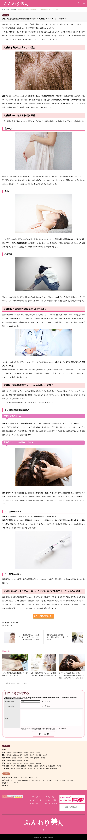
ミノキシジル (69, 780)
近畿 (3, 763)
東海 (3, 760)
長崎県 (30, 768)
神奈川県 (38, 755)
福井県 (32, 758)
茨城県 (20, 755)
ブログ (7, 9)
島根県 (19, 766)
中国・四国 (5, 766)
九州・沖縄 (5, 768)
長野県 (43, 758)
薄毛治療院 (5, 780)
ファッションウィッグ (20, 777)
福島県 (20, 752)
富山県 (20, 758)
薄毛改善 (15, 623)
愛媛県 (53, 766)
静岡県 (20, 760)
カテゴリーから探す (36, 800)
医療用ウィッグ (33, 777)
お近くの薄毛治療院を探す (43, 616)
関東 (3, 755)
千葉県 (32, 755)
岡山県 (24, 766)
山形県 (38, 752)
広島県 (30, 766)
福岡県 (13, 768)
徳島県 (42, 766)
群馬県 (26, 755)
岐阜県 (14, 760)
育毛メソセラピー (37, 780)
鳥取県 (13, 766)
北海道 (4, 749)
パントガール (60, 780)
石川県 (26, 758)
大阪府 (14, 763)
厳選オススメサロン (36, 803)
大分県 (42, 768)
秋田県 (32, 752)
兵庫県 (26, 763)
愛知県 (9, 760)
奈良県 (20, 763)
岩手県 (26, 752)
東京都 (14, 755)
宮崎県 (48, 768)
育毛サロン (5, 783)
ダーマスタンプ (49, 780)
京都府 (32, 763)
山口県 (36, 766)
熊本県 (36, 768)
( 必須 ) (10, 701)
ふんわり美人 (38, 837)
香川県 (48, 766)
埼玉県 (9, 755)
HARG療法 (26, 780)
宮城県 (14, 752)
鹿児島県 (54, 768)
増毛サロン (5, 785)
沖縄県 (19, 768)
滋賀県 (9, 763)
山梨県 (37, 758)
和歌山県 (38, 763)
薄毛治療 (5, 15)
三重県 (26, 760)
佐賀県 (24, 768)
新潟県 (14, 758)
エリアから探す (35, 797)
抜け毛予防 (8, 623)
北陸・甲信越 (6, 758)
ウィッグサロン (7, 777)
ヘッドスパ (14, 783)
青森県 (9, 752)
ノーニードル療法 (16, 780)
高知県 (59, 766)
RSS (43, 830)
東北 (3, 752)
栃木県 (45, 755)
